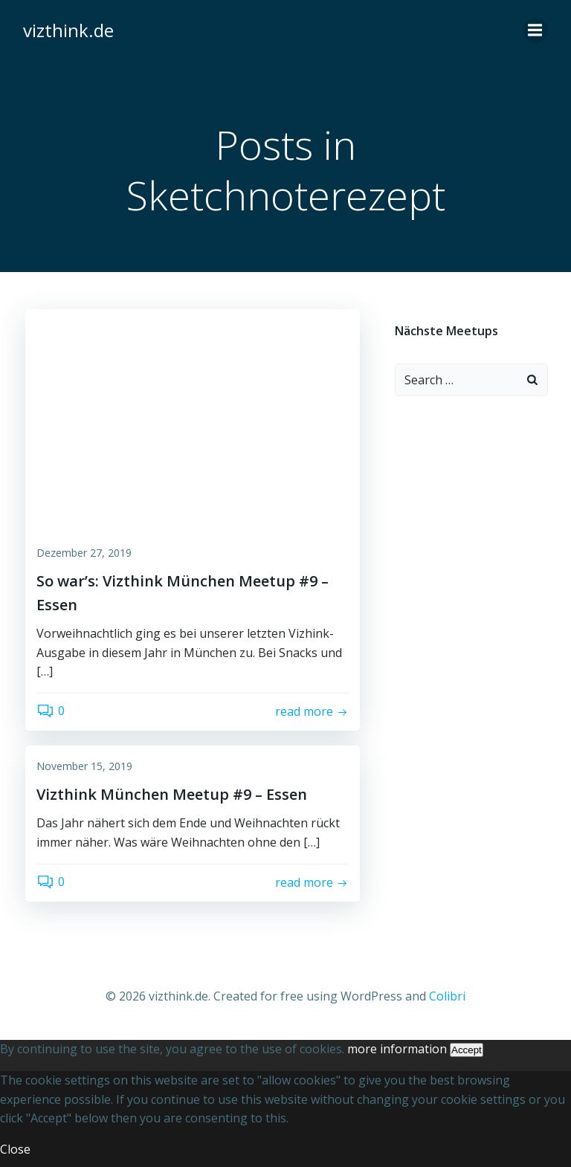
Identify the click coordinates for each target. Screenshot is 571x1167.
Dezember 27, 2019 (84, 556)
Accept (466, 1046)
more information (397, 1045)
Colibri (447, 996)
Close (15, 1145)
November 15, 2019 (84, 770)
